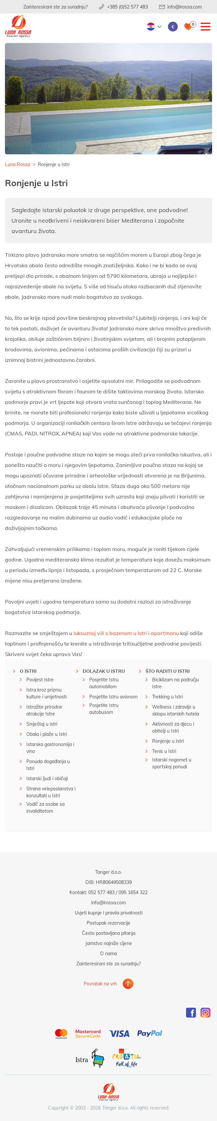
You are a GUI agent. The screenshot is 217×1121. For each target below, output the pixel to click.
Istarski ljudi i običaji (47, 778)
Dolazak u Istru (104, 671)
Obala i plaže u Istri (46, 734)
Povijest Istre (40, 679)
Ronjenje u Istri (168, 741)
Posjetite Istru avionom (113, 696)
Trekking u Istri (167, 696)
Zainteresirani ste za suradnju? (55, 7)
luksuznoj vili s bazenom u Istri (110, 632)
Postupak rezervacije (108, 923)
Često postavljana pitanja (108, 933)
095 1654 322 (133, 892)
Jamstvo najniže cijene (108, 943)
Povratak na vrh (100, 983)
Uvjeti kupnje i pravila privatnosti (109, 913)
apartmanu (165, 632)
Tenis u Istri (164, 751)
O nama (108, 953)
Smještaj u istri (41, 724)
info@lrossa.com (184, 7)
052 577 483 (101, 892)
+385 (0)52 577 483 (127, 7)
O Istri (28, 671)
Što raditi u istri (168, 671)
